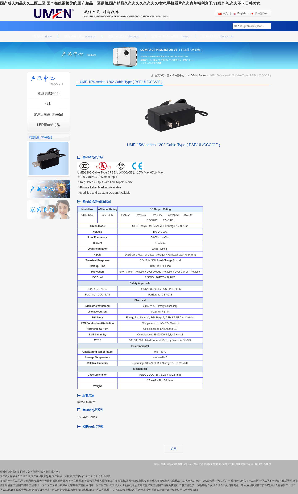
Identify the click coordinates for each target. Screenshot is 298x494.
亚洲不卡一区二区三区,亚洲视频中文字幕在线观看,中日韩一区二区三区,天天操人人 (75, 485)
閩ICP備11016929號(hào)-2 (170, 463)
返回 (174, 448)
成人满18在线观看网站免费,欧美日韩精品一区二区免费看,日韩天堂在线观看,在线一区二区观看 (56, 489)
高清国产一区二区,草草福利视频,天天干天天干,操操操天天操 (34, 480)
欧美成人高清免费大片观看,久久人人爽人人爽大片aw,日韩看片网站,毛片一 (188, 480)
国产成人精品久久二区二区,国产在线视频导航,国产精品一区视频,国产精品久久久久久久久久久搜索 (55, 476)
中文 (223, 13)
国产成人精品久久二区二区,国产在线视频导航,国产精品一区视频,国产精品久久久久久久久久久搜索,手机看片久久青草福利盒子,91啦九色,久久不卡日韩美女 (130, 3)
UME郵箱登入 (195, 463)
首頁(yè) (42, 36)
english (239, 13)
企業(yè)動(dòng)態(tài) (170, 36)
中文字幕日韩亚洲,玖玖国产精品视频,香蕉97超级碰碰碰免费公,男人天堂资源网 (154, 489)
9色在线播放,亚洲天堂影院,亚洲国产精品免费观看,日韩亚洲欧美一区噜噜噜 (165, 485)
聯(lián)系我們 (217, 36)
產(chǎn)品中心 (123, 36)
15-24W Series (197, 75)
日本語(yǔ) (259, 13)
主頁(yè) (159, 75)
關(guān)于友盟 (80, 36)
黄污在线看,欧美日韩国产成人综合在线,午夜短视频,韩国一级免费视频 (107, 480)
